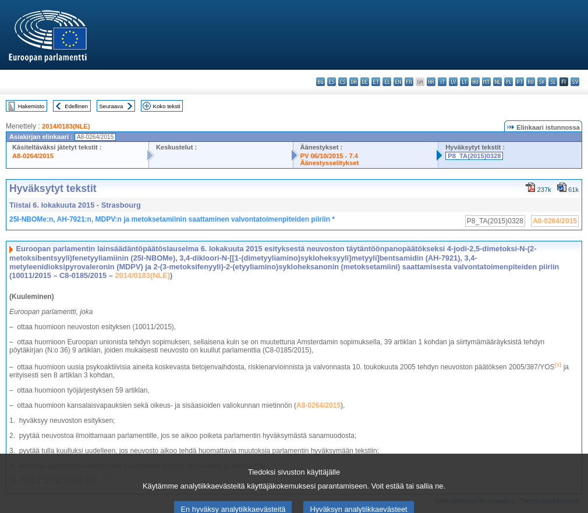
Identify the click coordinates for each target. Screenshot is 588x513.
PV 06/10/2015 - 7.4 (329, 155)
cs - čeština (342, 81)
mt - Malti (486, 81)
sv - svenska (575, 81)
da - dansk (353, 81)
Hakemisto (31, 106)
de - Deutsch (364, 81)
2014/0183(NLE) (66, 126)
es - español (331, 81)
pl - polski (508, 81)
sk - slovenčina (541, 81)
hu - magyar (475, 81)
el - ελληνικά (386, 81)
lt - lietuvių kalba (464, 81)
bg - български (320, 81)
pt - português (519, 81)
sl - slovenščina (552, 81)
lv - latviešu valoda (453, 81)
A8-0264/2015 (33, 155)
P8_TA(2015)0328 (474, 155)
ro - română (530, 81)
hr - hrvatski (431, 81)
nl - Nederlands (497, 81)
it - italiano (442, 81)
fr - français (409, 81)
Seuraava (111, 106)
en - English (398, 81)
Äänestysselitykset (329, 162)
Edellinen (76, 106)
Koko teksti (166, 106)
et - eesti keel (375, 81)
